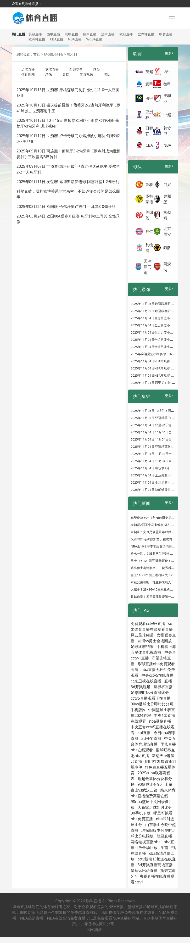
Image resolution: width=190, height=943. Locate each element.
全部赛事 (76, 69)
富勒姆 (167, 215)
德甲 (167, 84)
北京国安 (167, 231)
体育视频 (86, 74)
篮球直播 (52, 69)
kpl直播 (144, 732)
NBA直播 (75, 39)
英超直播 (35, 34)
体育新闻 (28, 74)
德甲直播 (89, 34)
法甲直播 (108, 34)
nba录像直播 (160, 721)
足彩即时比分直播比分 (150, 692)
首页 (36, 54)
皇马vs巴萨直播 (144, 870)
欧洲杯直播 (36, 39)
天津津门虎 (147, 266)
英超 (149, 71)
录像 (48, 74)
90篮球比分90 (150, 784)
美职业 (167, 98)
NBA (167, 145)
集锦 (65, 74)
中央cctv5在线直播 (157, 675)
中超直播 (166, 34)
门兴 (167, 184)
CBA (149, 145)
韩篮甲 (167, 130)
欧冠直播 (126, 34)
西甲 (167, 71)
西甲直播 (53, 34)
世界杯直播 (146, 34)
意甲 (149, 84)
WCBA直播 (94, 39)
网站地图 (95, 929)
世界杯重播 (163, 686)
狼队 (167, 247)
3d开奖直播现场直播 (155, 864)
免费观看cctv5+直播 (148, 623)
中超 (167, 114)
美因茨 (149, 215)
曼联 (149, 184)
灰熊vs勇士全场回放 (155, 640)
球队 (107, 74)
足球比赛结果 (142, 646)
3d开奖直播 (151, 738)
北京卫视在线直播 (146, 681)
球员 (96, 69)
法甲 (149, 98)
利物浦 (149, 247)
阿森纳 (167, 266)
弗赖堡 (167, 198)
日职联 (149, 130)
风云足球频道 (142, 635)
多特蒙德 (149, 198)
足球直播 (28, 69)
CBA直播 (56, 39)
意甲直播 (71, 34)
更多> (169, 53)
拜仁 (149, 231)
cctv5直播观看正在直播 (150, 698)
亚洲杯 (149, 114)
